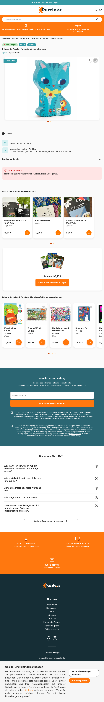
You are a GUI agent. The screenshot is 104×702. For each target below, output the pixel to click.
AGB (52, 611)
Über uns (52, 618)
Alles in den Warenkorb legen (52, 282)
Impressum (52, 604)
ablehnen (28, 690)
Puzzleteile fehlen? (52, 622)
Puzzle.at (65, 412)
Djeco (4, 53)
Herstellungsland (52, 626)
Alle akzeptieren (79, 680)
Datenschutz (52, 608)
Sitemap (52, 615)
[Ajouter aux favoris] (95, 60)
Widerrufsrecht (52, 629)
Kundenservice (75, 434)
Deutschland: (52, 658)
